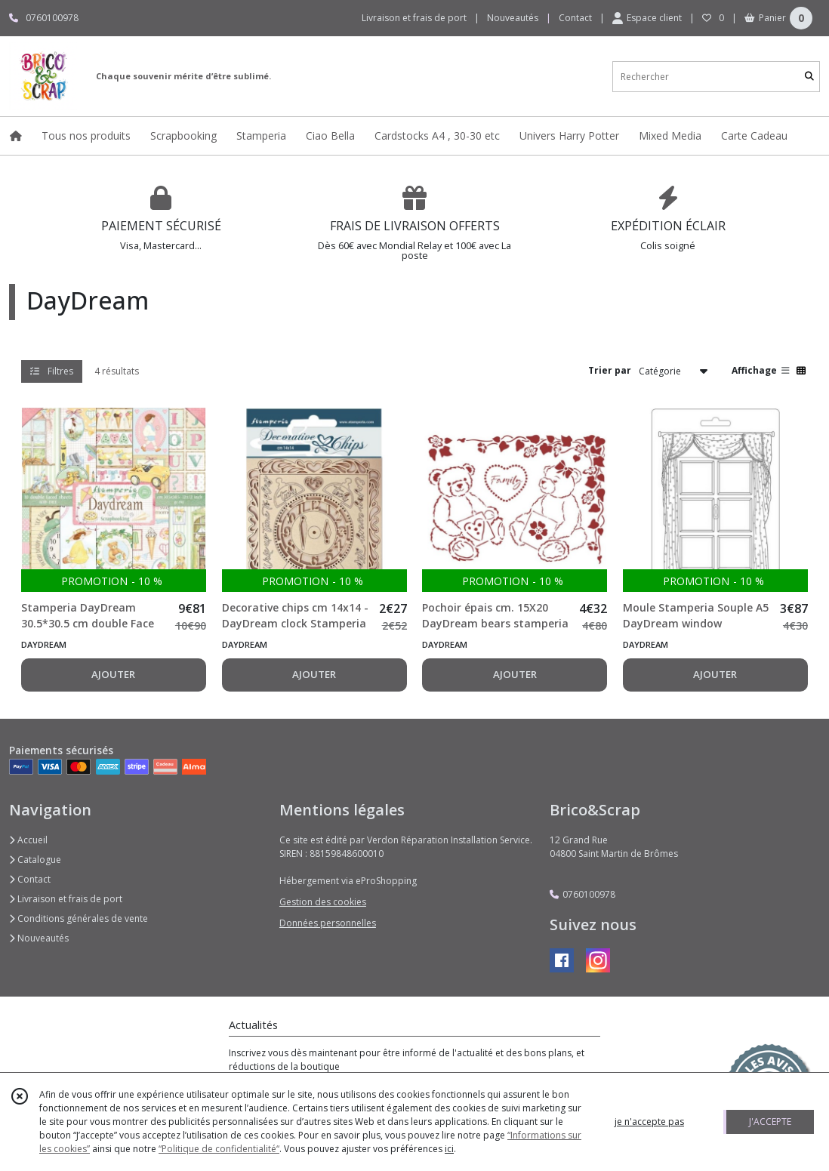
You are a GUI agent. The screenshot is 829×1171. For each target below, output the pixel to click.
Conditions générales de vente (78, 918)
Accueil (28, 840)
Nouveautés (39, 938)
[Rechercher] (809, 76)
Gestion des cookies (322, 901)
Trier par (609, 370)
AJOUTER (113, 674)
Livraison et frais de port (65, 898)
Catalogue (35, 859)
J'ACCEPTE (770, 1121)
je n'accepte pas (649, 1121)
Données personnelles (327, 923)
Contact (575, 17)
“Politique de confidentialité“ (219, 1148)
